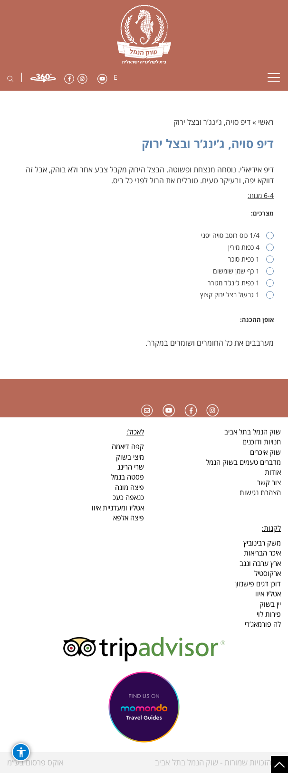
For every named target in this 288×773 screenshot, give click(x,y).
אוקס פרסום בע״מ (35, 762)
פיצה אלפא (128, 517)
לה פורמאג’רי (263, 624)
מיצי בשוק (130, 457)
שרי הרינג (130, 466)
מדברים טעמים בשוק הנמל (243, 462)
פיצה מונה (129, 487)
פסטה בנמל (127, 476)
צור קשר (269, 482)
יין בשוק (270, 604)
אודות (273, 472)
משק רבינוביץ (262, 542)
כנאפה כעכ (128, 497)
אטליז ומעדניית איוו (118, 507)
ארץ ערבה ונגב (260, 563)
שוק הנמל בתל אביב (252, 431)
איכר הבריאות (262, 552)
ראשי (266, 122)
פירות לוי (269, 614)
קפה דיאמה (128, 446)
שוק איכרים (265, 452)
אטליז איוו (268, 593)
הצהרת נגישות (260, 492)
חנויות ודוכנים (261, 441)
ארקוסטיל (267, 573)
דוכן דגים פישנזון (258, 583)
